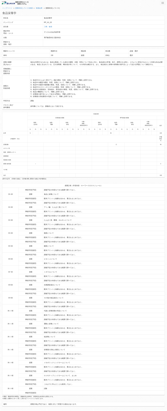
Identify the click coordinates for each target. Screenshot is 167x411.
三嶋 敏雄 (48, 27)
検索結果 (39, 8)
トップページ (7, 8)
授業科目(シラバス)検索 (24, 8)
